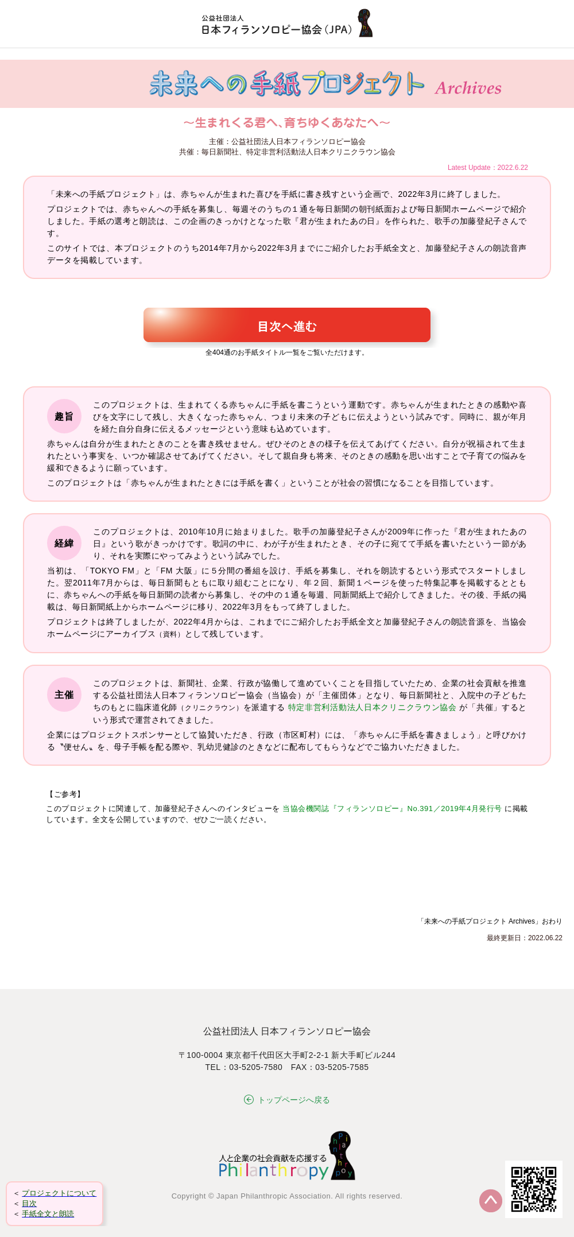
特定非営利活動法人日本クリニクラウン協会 (372, 707)
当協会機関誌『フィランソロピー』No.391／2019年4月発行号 (392, 808)
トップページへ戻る (287, 1099)
